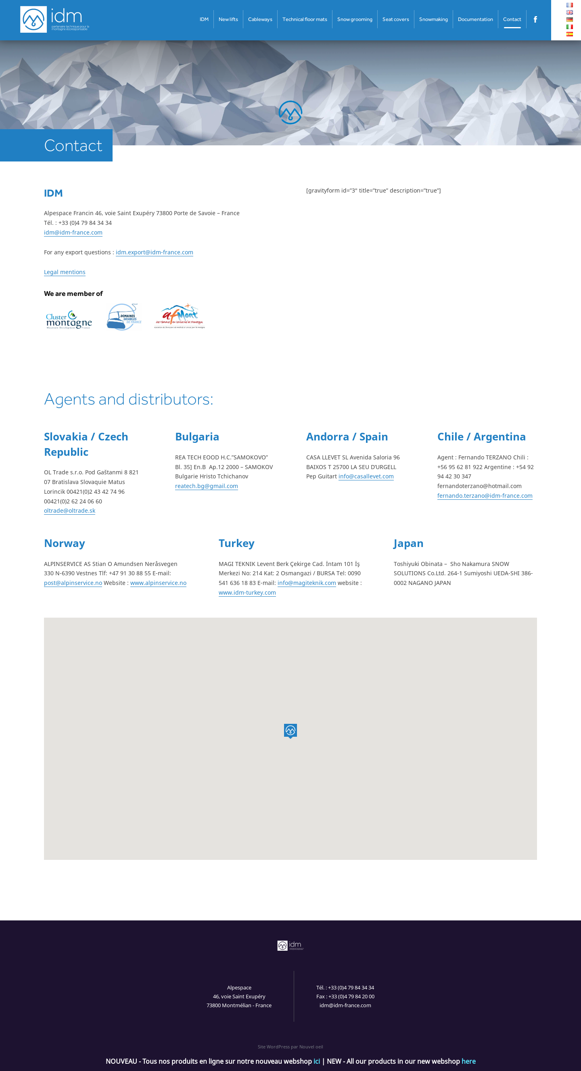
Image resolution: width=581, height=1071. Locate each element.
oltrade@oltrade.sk (69, 510)
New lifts (228, 19)
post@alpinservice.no (73, 583)
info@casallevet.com (366, 476)
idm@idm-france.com (73, 232)
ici (316, 1061)
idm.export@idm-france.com (154, 252)
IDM (204, 19)
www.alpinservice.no (158, 583)
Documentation (475, 19)
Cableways (260, 19)
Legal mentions (65, 272)
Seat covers (395, 19)
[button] (290, 731)
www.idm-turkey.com (247, 592)
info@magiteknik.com (307, 583)
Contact (512, 19)
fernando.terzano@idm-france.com (485, 495)
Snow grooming (354, 19)
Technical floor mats (304, 19)
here (469, 1061)
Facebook (536, 19)
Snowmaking (433, 19)
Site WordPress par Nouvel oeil (290, 1047)
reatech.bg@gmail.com (206, 486)
